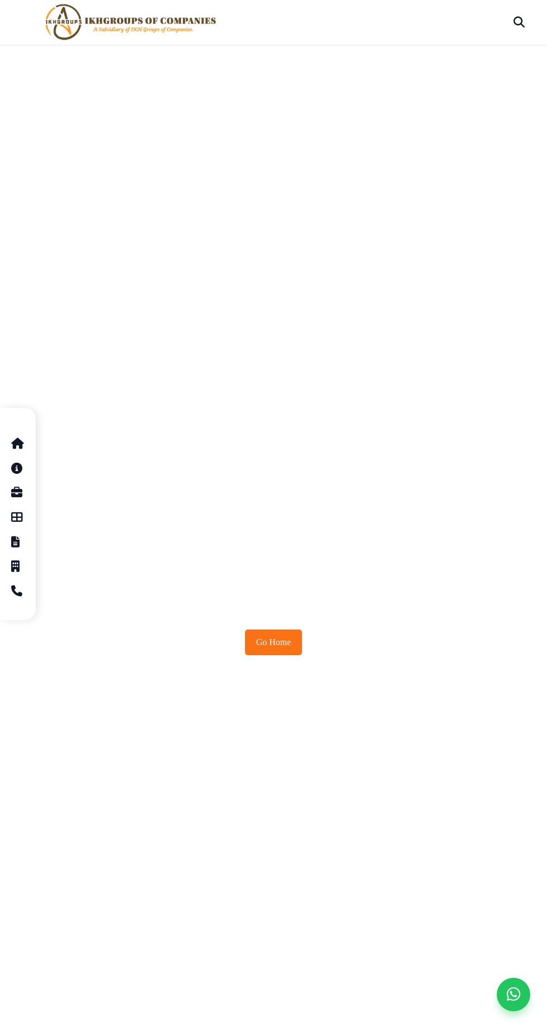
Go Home (273, 642)
